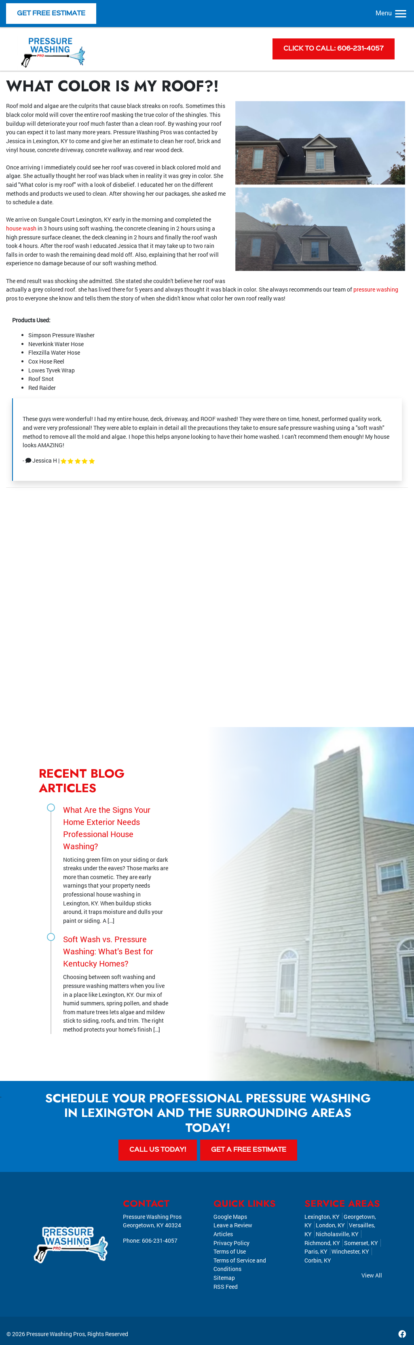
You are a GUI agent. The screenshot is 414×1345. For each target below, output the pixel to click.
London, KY (330, 1225)
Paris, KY (315, 1252)
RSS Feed (225, 1286)
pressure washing (375, 289)
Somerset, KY (361, 1243)
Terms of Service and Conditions (239, 1264)
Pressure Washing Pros (55, 1334)
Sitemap (224, 1278)
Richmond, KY (322, 1243)
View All (371, 1275)
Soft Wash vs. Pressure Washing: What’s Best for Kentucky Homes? (108, 951)
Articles (223, 1234)
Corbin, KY (317, 1260)
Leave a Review (232, 1225)
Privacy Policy (231, 1243)
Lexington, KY (322, 1216)
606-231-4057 (159, 1240)
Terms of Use (229, 1252)
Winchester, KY (350, 1252)
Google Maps (230, 1216)
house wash (21, 228)
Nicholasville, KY (337, 1234)
